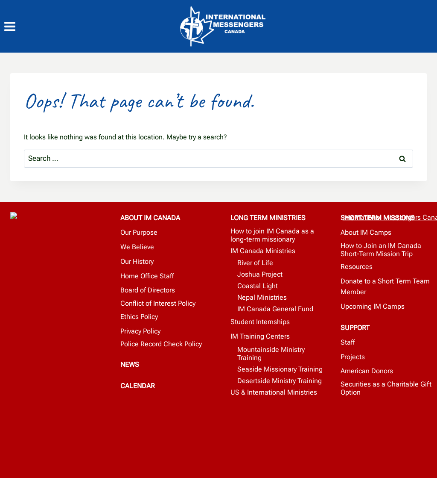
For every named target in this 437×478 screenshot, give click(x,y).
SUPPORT (355, 327)
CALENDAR (137, 384)
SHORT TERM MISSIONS (378, 217)
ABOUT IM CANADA (150, 217)
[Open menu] (14, 26)
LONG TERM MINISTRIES (268, 217)
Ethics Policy (139, 315)
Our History (137, 261)
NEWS (129, 363)
